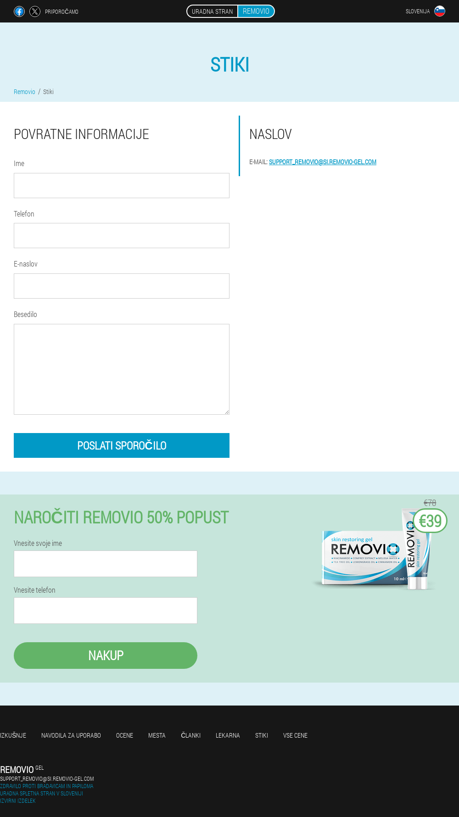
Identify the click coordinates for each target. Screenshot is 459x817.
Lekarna (228, 735)
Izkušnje (13, 735)
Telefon (24, 213)
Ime (19, 163)
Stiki (261, 735)
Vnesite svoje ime (38, 543)
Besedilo (25, 314)
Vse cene (295, 735)
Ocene (124, 735)
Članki (191, 735)
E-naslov (26, 263)
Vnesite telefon (35, 590)
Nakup (105, 655)
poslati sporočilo (121, 445)
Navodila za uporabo (71, 735)
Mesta (157, 735)
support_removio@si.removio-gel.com (322, 161)
